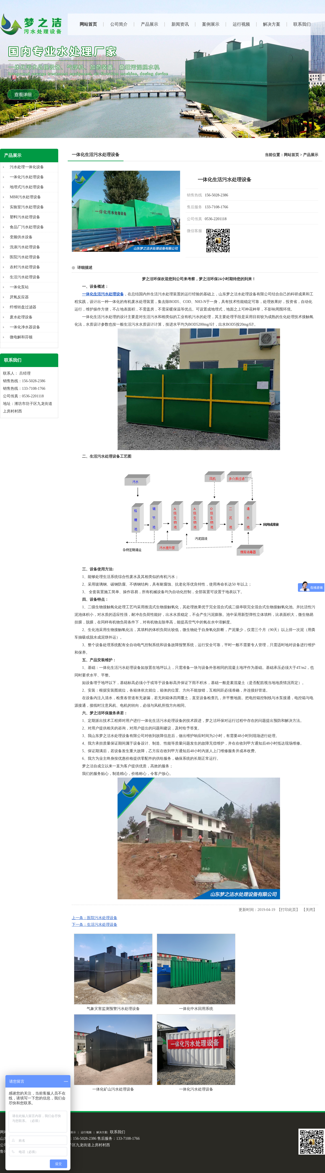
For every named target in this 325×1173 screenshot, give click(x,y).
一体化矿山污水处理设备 (113, 1089)
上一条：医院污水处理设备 (94, 918)
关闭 (309, 910)
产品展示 (310, 155)
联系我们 (117, 1132)
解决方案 (101, 1132)
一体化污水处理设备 (196, 1089)
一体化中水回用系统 (196, 1009)
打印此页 (288, 910)
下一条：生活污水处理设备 (94, 925)
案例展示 (70, 1132)
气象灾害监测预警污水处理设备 (113, 1009)
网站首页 (291, 155)
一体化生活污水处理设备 (103, 294)
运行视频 (86, 1132)
